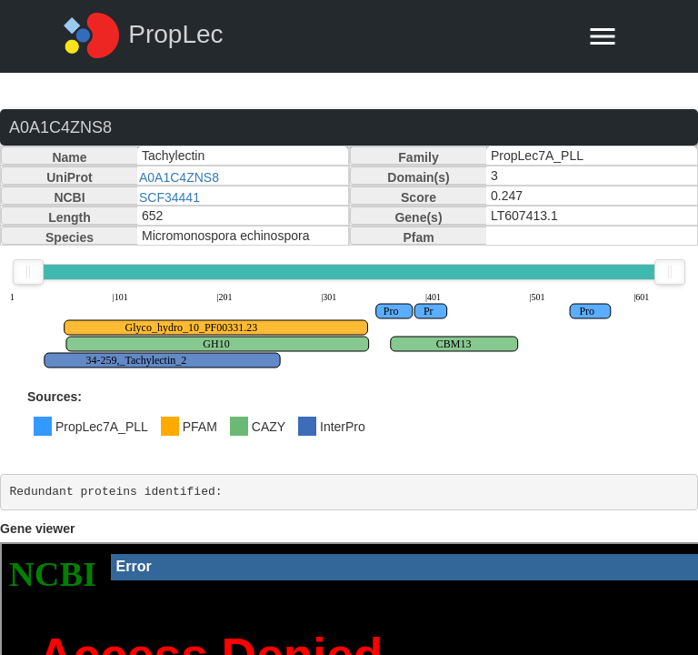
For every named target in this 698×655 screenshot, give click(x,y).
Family (418, 157)
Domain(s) (418, 177)
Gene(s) (418, 217)
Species (69, 237)
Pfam (418, 237)
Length (69, 217)
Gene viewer (37, 528)
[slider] (28, 272)
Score (418, 197)
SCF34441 (169, 197)
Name (69, 157)
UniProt (69, 177)
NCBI (69, 197)
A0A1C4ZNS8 (179, 177)
